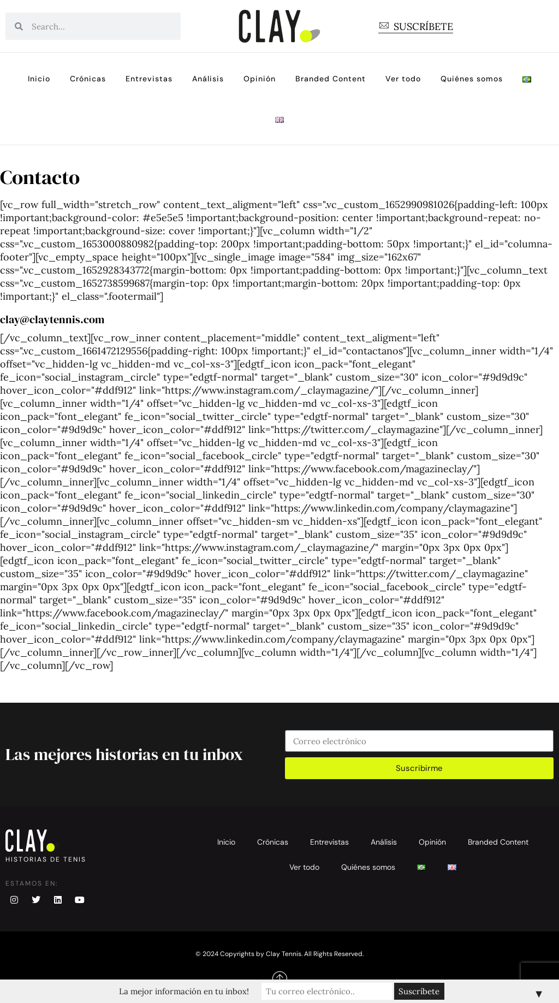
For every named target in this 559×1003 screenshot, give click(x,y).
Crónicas (88, 79)
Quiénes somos (472, 79)
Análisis (208, 79)
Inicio (39, 79)
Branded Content (330, 79)
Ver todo (403, 79)
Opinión (259, 79)
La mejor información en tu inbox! (184, 991)
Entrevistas (149, 79)
